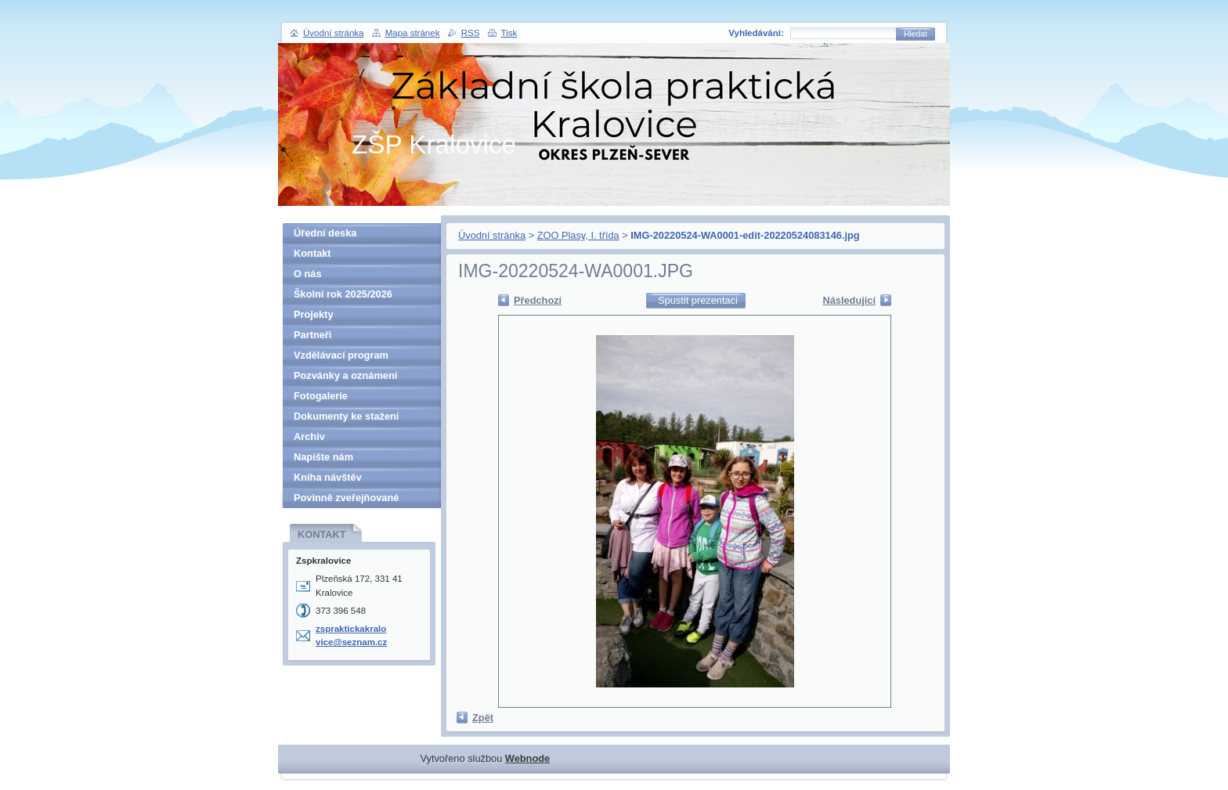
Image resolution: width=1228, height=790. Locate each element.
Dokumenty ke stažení (346, 416)
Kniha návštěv (328, 477)
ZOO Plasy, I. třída (578, 235)
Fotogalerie (321, 396)
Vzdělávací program (341, 355)
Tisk (509, 33)
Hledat (915, 34)
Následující (849, 300)
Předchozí (538, 300)
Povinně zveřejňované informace (346, 500)
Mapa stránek (412, 33)
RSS (470, 33)
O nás (308, 274)
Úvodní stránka (492, 235)
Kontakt (312, 253)
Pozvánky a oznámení (345, 375)
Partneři (312, 335)
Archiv (309, 436)
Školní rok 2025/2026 (343, 294)
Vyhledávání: (756, 33)
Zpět (482, 717)
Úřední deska (325, 233)
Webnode (527, 758)
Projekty (314, 314)
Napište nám (323, 457)
